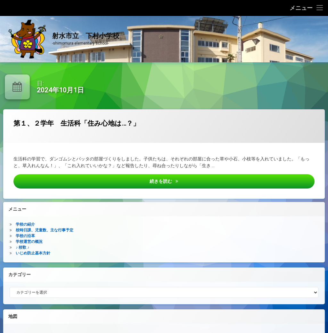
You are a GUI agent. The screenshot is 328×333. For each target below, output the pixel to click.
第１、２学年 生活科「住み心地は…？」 (105, 126)
